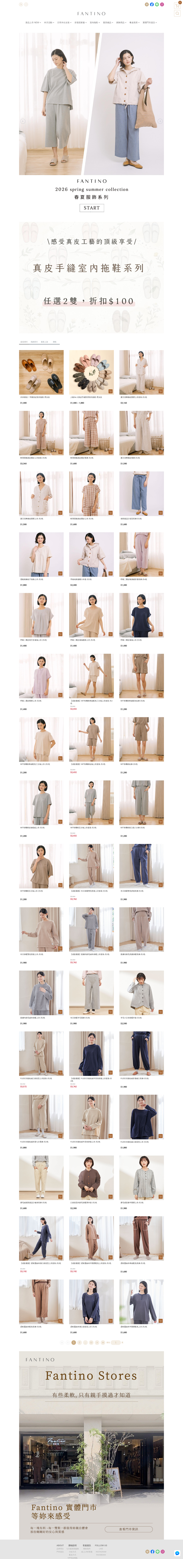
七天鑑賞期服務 (72, 1549)
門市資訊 (60, 1552)
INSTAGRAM (101, 1552)
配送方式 (72, 1555)
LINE (101, 1549)
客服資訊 (87, 1546)
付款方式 (72, 1552)
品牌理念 (60, 1549)
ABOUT (60, 1546)
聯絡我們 (86, 1549)
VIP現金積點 (73, 1558)
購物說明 (72, 1546)
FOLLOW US (101, 1546)
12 (91, 1342)
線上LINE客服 (86, 1552)
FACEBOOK (101, 1555)
